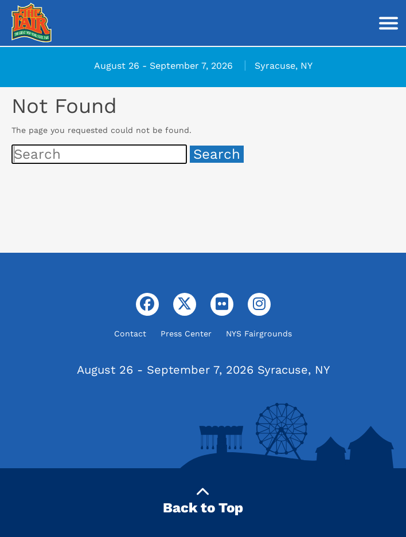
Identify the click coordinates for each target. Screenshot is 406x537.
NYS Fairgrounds (259, 333)
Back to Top (203, 500)
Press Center (186, 333)
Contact (130, 333)
